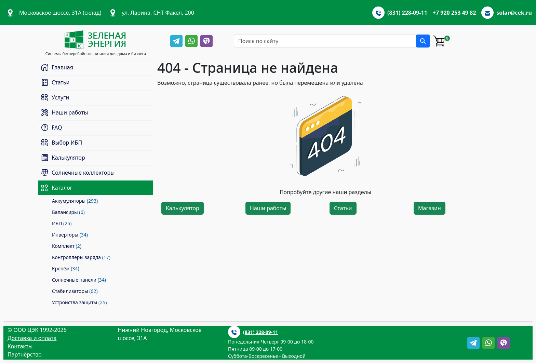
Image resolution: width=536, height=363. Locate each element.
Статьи (343, 208)
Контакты (20, 346)
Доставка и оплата (32, 338)
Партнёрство (25, 354)
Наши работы (268, 208)
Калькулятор (182, 208)
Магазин (429, 208)
